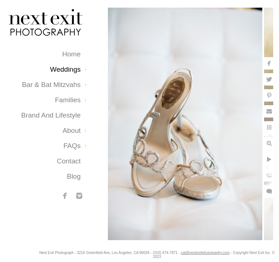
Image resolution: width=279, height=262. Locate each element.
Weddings (65, 69)
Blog (74, 176)
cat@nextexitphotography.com (235, 253)
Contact (69, 161)
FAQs (72, 146)
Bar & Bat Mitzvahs (51, 84)
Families (68, 100)
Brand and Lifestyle (51, 115)
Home (71, 54)
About (71, 130)
